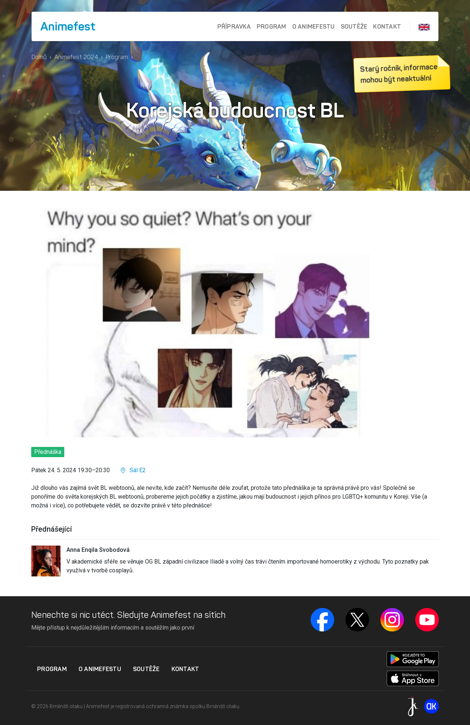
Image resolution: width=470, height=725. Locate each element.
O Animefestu (313, 26)
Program (271, 26)
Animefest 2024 (76, 57)
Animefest (67, 26)
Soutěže (354, 26)
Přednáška (47, 451)
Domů (39, 57)
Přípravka (234, 26)
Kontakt (387, 26)
